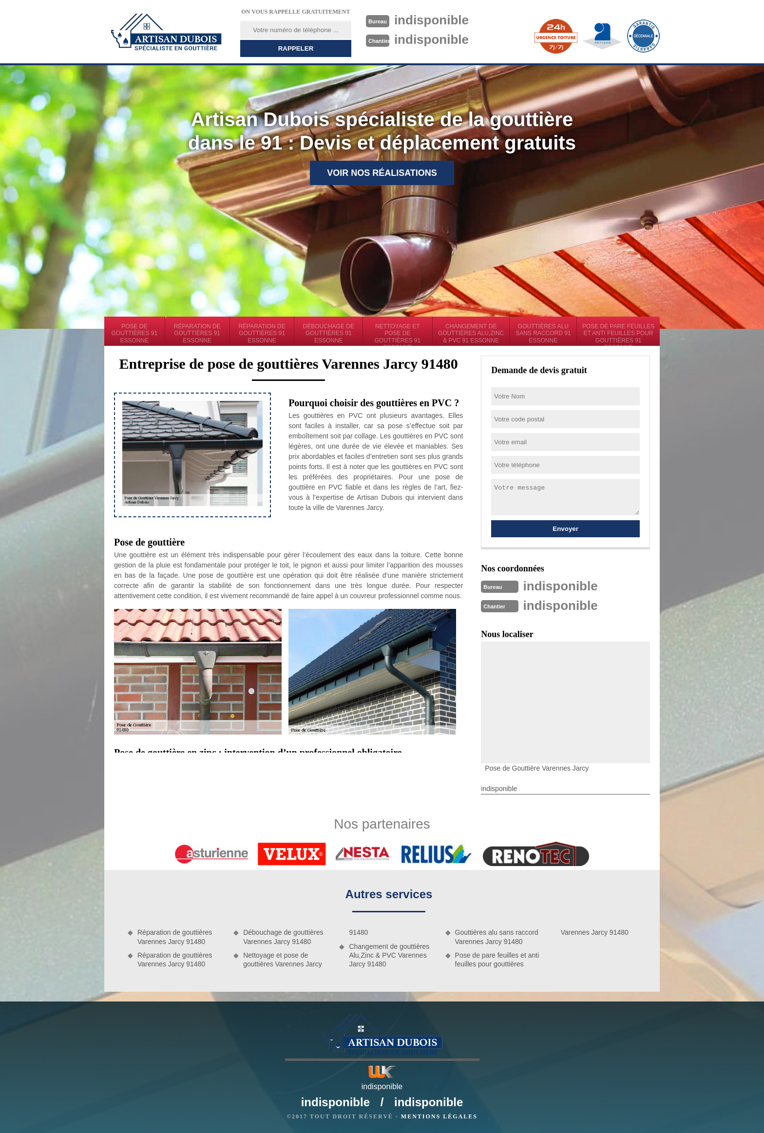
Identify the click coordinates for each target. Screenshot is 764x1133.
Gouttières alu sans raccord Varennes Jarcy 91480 (496, 936)
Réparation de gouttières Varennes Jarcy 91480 (174, 936)
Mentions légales (439, 1116)
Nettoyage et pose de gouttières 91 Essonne (398, 334)
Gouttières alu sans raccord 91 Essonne (543, 333)
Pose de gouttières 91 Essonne (135, 333)
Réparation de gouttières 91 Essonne (197, 333)
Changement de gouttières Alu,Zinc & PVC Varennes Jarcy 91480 (389, 955)
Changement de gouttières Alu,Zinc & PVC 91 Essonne (471, 333)
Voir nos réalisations (382, 173)
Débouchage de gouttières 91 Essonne (328, 333)
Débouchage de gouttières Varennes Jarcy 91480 (283, 936)
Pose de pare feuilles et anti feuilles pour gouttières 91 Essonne (618, 334)
